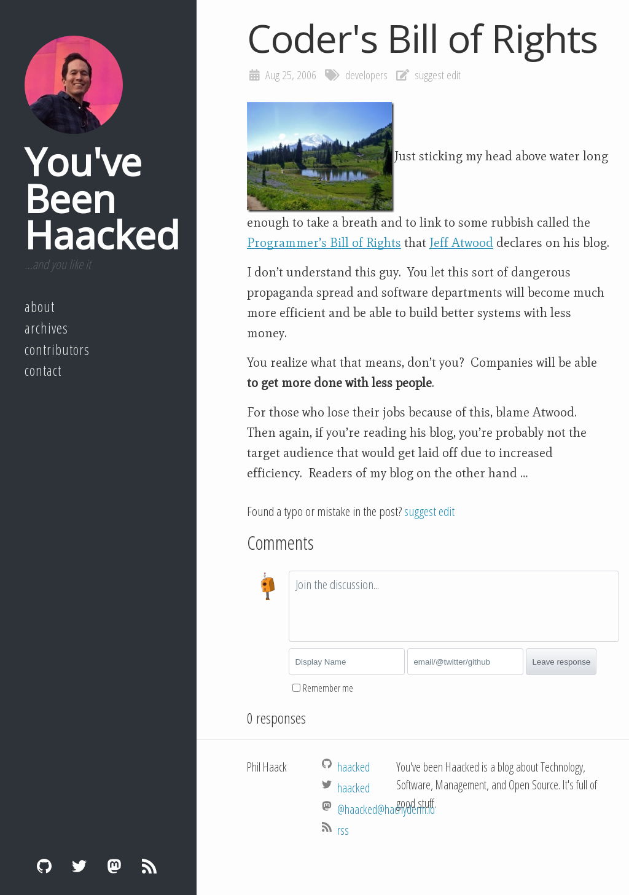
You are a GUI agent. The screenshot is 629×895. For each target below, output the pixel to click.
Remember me (328, 688)
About (40, 306)
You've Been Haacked (102, 197)
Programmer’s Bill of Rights (324, 243)
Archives (46, 328)
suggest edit (438, 75)
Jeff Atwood (461, 243)
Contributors (57, 349)
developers (366, 75)
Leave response (561, 661)
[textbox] (454, 606)
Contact (43, 370)
